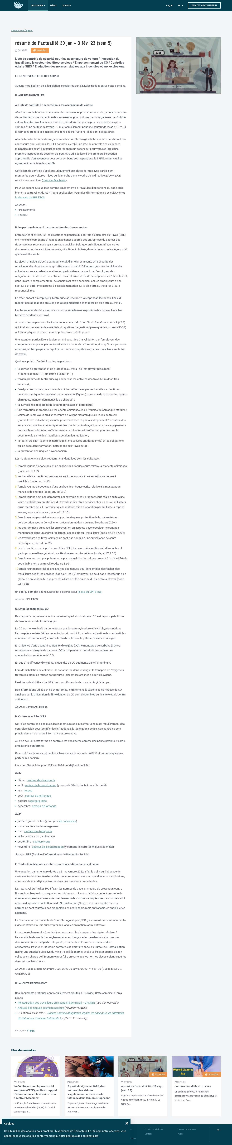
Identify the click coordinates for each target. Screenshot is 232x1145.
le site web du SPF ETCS (30, 197)
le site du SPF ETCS (90, 591)
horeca (28, 790)
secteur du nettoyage (38, 795)
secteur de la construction (40, 785)
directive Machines (54, 180)
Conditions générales (154, 1129)
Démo (53, 5)
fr (218, 1130)
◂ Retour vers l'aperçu (22, 30)
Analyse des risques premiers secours (41, 1007)
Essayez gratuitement (204, 5)
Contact (148, 1134)
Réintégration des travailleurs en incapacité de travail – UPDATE (56, 1002)
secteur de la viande (44, 806)
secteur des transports (41, 780)
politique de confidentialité (82, 1135)
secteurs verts (38, 800)
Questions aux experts (186, 1129)
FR (179, 5)
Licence (66, 5)
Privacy (180, 1134)
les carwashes (67, 821)
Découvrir (37, 5)
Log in (169, 5)
